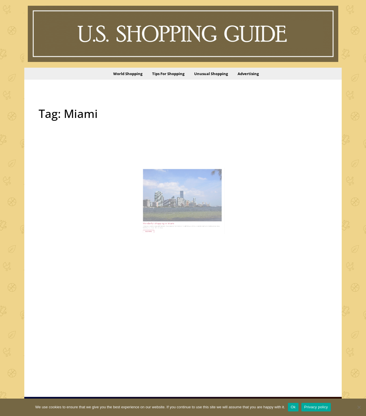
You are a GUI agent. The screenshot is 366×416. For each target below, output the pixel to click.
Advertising (248, 73)
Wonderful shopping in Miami (166, 214)
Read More (161, 219)
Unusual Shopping (211, 73)
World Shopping (127, 73)
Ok (293, 407)
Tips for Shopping (168, 73)
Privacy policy (316, 407)
